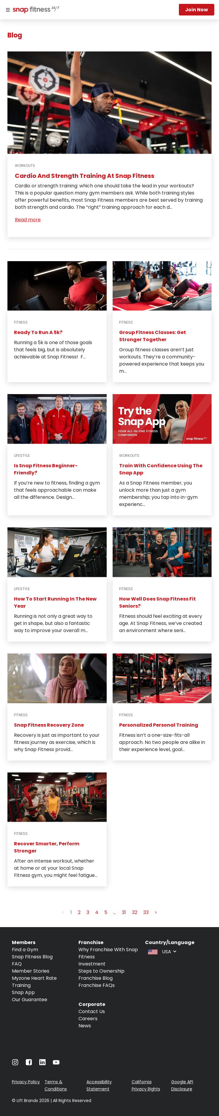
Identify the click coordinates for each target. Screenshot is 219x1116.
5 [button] (105, 912)
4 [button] (96, 912)
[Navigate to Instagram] (15, 1063)
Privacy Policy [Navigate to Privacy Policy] (26, 1082)
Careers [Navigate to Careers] (87, 1018)
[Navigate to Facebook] (29, 1063)
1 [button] (71, 912)
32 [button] (134, 912)
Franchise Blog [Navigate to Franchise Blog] (95, 978)
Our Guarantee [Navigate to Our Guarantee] (29, 999)
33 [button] (146, 912)
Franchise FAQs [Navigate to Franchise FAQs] (96, 985)
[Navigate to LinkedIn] (42, 1063)
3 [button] (87, 912)
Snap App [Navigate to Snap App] (23, 992)
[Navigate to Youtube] (56, 1063)
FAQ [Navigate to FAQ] (17, 963)
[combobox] (161, 951)
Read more (28, 219)
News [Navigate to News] (84, 1025)
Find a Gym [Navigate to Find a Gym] (25, 949)
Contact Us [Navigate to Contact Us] (91, 1011)
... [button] (114, 912)
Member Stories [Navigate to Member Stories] (30, 971)
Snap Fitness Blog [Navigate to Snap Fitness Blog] (32, 956)
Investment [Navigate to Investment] (91, 963)
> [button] (156, 912)
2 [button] (79, 912)
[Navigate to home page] (35, 10)
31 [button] (124, 912)
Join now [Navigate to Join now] (196, 9)
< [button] (63, 912)
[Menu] (8, 10)
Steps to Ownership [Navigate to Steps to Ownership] (101, 971)
